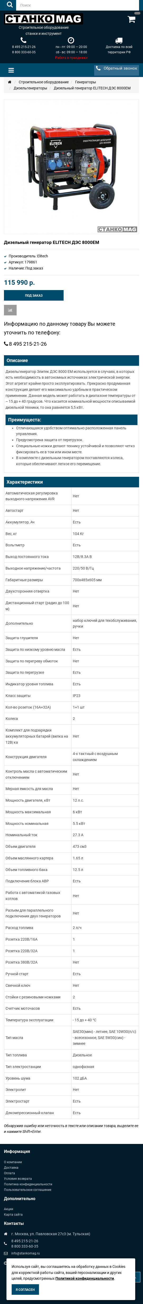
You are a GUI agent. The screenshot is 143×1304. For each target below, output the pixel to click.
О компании (13, 1162)
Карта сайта (13, 1214)
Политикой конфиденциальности (84, 1278)
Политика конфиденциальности (28, 1184)
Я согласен (25, 1290)
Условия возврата (18, 1179)
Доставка (11, 1168)
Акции (8, 1209)
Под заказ (33, 295)
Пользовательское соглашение (27, 1190)
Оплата (9, 1173)
